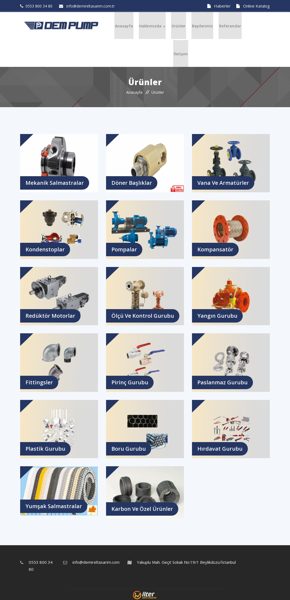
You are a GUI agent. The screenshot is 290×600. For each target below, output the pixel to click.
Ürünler (179, 25)
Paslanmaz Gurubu (222, 381)
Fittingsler (39, 381)
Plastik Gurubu (45, 448)
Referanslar (228, 25)
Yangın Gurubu (217, 315)
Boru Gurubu (128, 448)
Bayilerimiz (201, 25)
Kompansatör (215, 248)
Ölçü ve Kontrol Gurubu (142, 315)
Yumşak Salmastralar (54, 505)
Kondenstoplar (45, 248)
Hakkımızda (151, 25)
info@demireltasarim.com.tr (98, 561)
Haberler (219, 6)
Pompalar (124, 248)
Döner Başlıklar (131, 182)
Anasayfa (126, 25)
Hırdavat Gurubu (219, 448)
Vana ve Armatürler (223, 182)
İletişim (181, 52)
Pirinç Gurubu (129, 381)
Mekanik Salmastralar (55, 182)
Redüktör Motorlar (50, 315)
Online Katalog (253, 6)
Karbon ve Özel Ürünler (142, 508)
